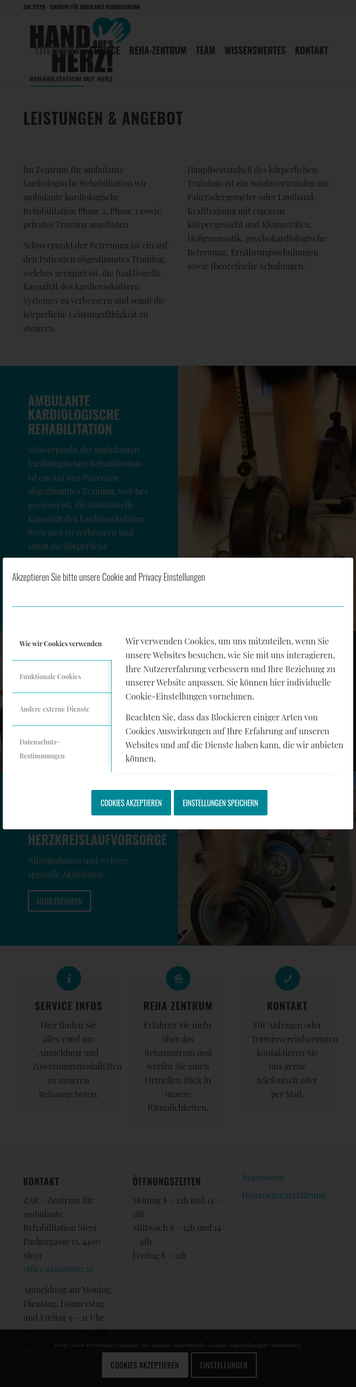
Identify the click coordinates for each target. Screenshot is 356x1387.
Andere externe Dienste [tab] (54, 709)
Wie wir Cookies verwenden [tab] (60, 643)
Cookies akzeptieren (131, 802)
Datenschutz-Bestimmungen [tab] (42, 749)
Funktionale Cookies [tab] (50, 676)
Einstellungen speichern (220, 802)
